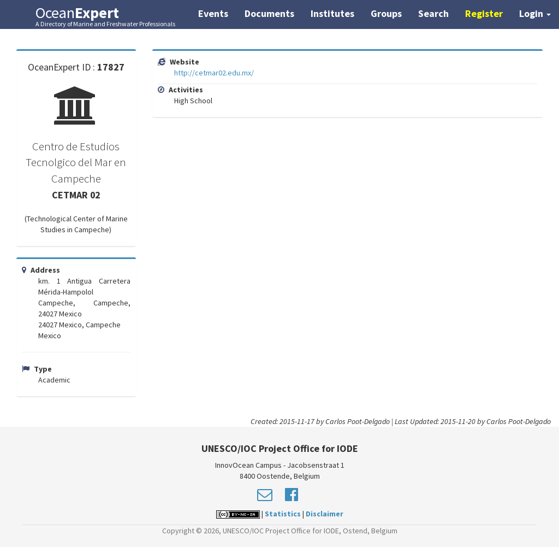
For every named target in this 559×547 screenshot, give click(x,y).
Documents (269, 13)
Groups (386, 13)
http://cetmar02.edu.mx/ (214, 73)
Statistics (283, 514)
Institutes (332, 13)
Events (213, 13)
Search (433, 13)
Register (484, 13)
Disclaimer (324, 514)
